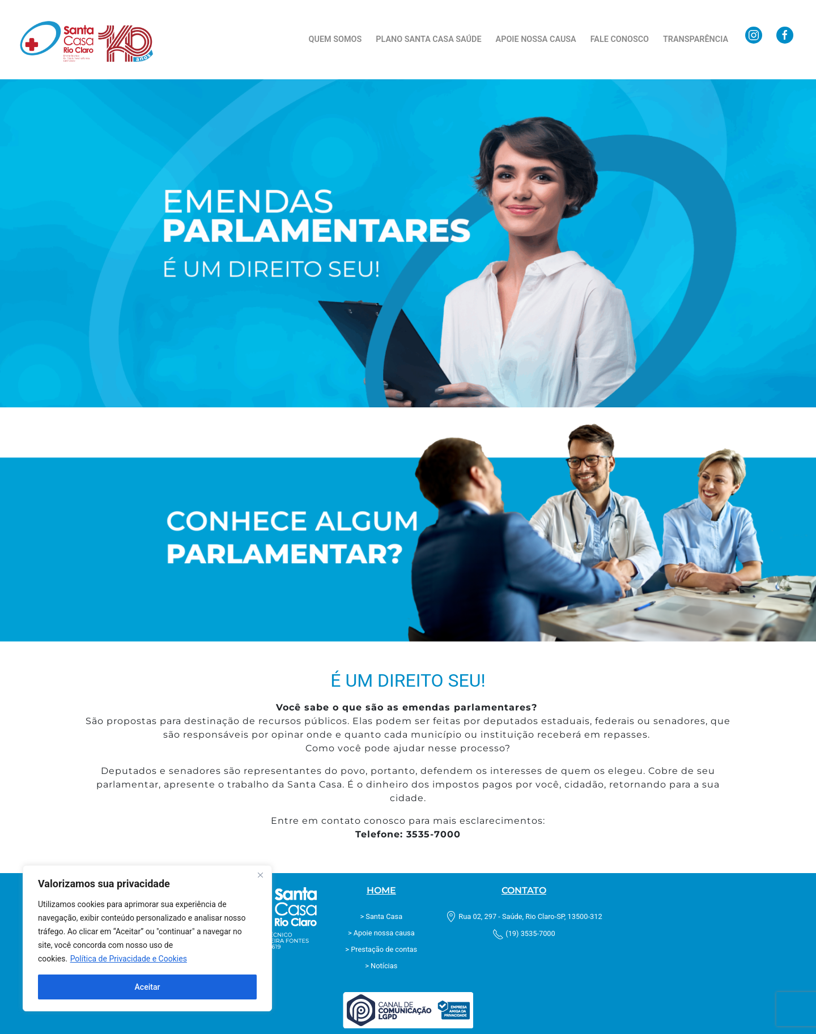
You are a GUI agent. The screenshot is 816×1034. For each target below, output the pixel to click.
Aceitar (147, 987)
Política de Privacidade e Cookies (128, 958)
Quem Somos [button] (335, 39)
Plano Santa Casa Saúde (428, 39)
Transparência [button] (695, 39)
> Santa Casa (381, 916)
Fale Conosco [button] (619, 39)
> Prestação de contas (381, 949)
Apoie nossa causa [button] (536, 39)
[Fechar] (260, 875)
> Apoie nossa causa (381, 933)
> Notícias (381, 965)
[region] (147, 938)
